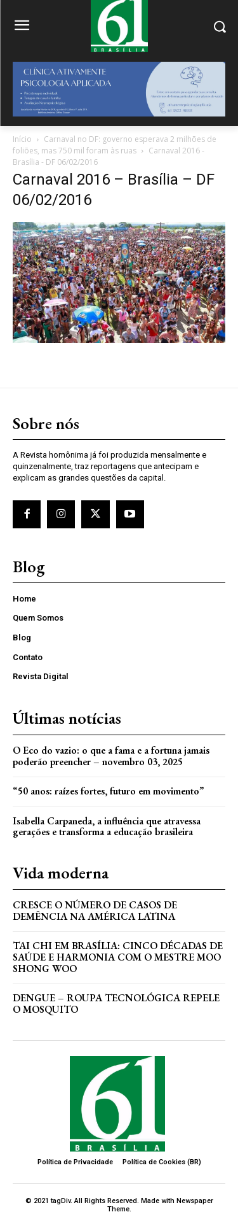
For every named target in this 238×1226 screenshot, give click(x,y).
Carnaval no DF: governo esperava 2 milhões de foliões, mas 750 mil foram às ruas (114, 145)
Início (22, 139)
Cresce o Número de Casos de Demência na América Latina (95, 910)
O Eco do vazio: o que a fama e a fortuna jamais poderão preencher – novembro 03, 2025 (111, 755)
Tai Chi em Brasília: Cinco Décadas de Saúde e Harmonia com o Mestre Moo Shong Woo (118, 957)
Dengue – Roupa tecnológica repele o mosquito (116, 1003)
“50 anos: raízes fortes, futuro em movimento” (108, 791)
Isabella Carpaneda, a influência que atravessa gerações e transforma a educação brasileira (107, 826)
